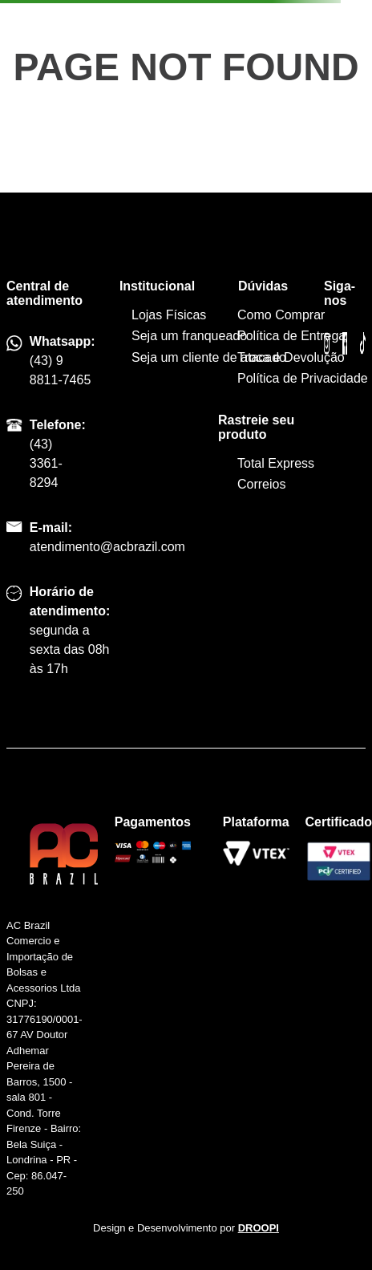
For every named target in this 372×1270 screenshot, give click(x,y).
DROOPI (258, 1228)
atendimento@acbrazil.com (107, 547)
